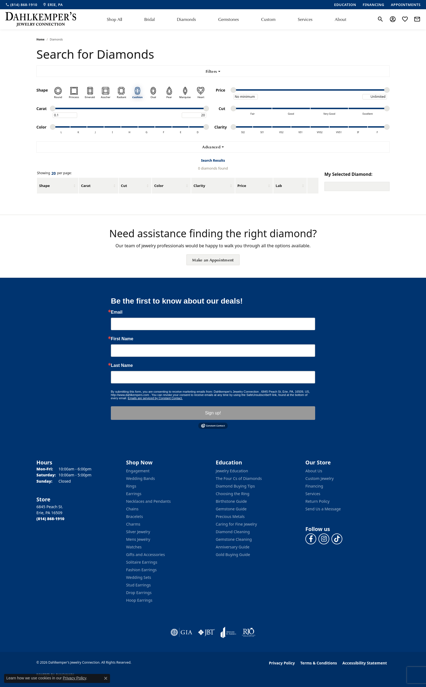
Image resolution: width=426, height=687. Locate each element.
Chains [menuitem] (132, 508)
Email (117, 312)
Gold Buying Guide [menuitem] (233, 554)
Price (241, 185)
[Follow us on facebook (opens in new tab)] (310, 538)
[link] (21, 4)
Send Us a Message (323, 508)
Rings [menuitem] (131, 486)
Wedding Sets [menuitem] (138, 577)
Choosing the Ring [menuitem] (232, 493)
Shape (44, 185)
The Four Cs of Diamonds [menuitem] (239, 478)
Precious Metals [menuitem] (230, 516)
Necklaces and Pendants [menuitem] (148, 501)
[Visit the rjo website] (248, 632)
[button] (380, 19)
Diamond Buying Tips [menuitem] (235, 486)
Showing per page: (54, 173)
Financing (314, 486)
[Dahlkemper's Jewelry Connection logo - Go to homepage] (41, 19)
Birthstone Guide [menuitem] (231, 501)
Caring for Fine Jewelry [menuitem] (236, 524)
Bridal (149, 19)
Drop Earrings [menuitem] (139, 592)
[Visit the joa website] (228, 632)
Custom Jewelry (319, 478)
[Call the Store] (50, 518)
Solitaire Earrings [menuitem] (141, 562)
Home (40, 39)
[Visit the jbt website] (206, 632)
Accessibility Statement (364, 663)
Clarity (199, 185)
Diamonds (186, 19)
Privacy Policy (282, 663)
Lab (278, 185)
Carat (85, 185)
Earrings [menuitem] (133, 493)
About (340, 19)
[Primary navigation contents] (226, 19)
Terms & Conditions (318, 663)
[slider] (233, 90)
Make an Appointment (213, 260)
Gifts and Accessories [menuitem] (145, 554)
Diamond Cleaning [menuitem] (233, 531)
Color (158, 185)
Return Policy (317, 501)
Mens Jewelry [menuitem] (138, 539)
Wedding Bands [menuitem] (140, 478)
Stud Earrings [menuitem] (138, 585)
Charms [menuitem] (133, 524)
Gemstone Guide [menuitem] (231, 508)
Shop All (114, 19)
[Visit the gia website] (181, 632)
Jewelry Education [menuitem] (232, 470)
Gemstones (228, 19)
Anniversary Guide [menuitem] (232, 546)
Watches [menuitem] (134, 546)
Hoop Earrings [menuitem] (139, 600)
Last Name (122, 365)
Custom (268, 19)
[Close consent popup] (105, 678)
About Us (313, 470)
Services (305, 19)
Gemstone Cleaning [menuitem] (234, 539)
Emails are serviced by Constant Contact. (155, 398)
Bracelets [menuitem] (134, 516)
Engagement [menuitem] (137, 470)
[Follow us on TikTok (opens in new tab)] (336, 538)
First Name (122, 339)
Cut (124, 185)
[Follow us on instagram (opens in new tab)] (323, 538)
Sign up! (213, 413)
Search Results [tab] (213, 160)
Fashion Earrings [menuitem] (141, 569)
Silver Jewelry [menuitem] (138, 531)
